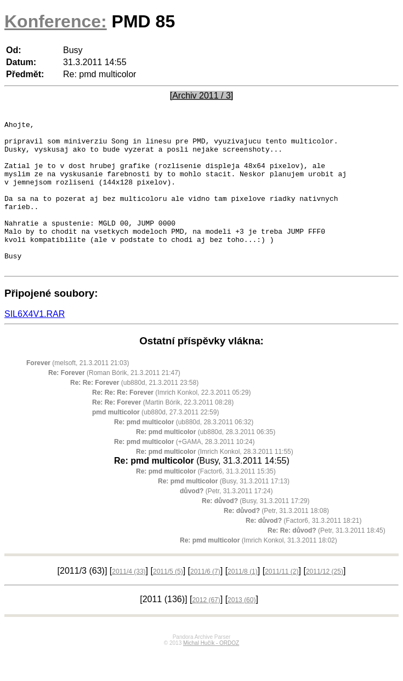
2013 (242, 629)
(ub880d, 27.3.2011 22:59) (155, 442)
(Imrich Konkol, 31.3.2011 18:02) (258, 570)
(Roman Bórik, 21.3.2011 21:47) (114, 402)
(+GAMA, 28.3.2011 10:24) (184, 471)
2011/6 (205, 601)
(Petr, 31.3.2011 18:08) (276, 540)
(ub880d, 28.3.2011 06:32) (183, 451)
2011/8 (243, 601)
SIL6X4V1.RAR (34, 343)
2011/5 (168, 601)
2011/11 (281, 601)
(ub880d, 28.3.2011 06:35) (205, 461)
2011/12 (324, 601)
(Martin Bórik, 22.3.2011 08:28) (163, 432)
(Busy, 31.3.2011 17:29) (256, 530)
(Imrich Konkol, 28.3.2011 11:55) (214, 481)
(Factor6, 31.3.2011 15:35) (206, 501)
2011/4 (128, 601)
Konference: (55, 21)
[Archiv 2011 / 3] (202, 95)
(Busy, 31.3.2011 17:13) (224, 511)
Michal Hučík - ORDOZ (211, 673)
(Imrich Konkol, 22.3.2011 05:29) (171, 422)
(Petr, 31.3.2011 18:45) (326, 560)
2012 (206, 629)
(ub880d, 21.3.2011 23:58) (134, 412)
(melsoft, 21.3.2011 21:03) (77, 392)
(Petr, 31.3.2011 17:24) (226, 520)
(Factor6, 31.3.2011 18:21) (303, 550)
